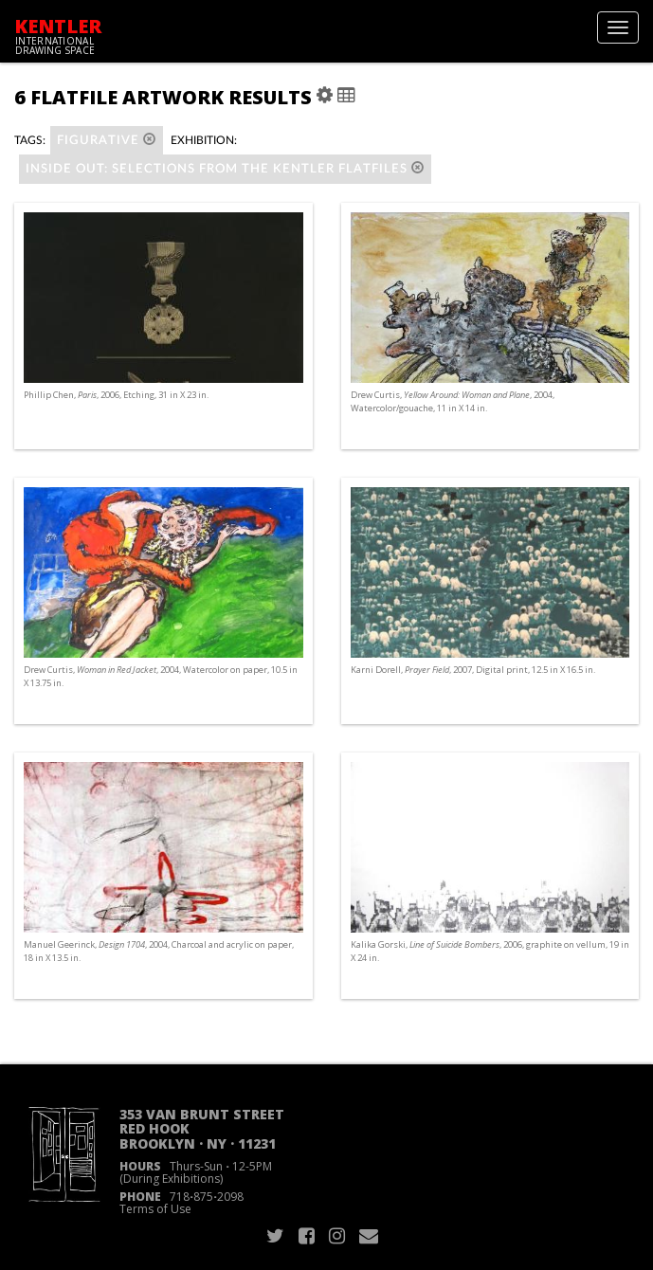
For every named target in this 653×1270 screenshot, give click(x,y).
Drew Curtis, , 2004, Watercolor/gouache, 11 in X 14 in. (452, 401)
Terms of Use (155, 1209)
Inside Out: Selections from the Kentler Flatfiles (225, 168)
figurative (106, 140)
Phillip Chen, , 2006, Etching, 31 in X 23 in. (116, 395)
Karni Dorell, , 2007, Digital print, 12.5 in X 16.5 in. (473, 669)
